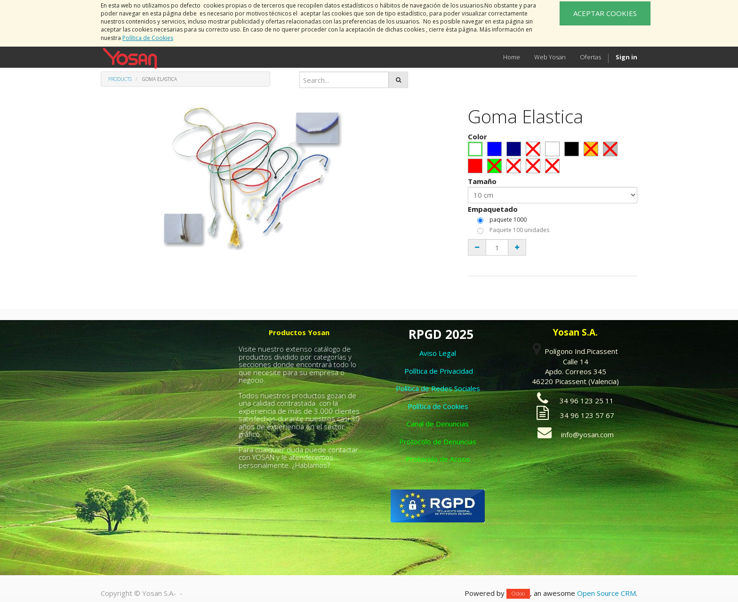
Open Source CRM (606, 593)
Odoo (518, 593)
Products (120, 79)
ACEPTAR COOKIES (605, 13)
